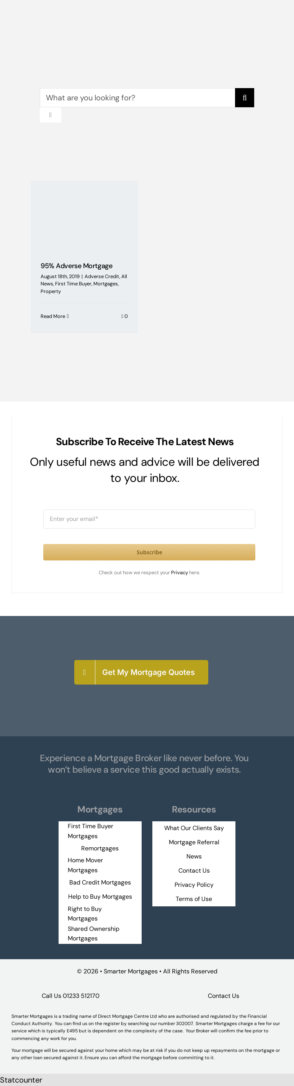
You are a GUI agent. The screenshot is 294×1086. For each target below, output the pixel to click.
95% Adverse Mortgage (76, 265)
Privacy (180, 572)
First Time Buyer (73, 283)
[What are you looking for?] (137, 97)
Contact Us (223, 996)
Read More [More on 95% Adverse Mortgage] (53, 316)
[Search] (244, 97)
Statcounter (21, 1080)
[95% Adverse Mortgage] (84, 215)
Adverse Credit (102, 276)
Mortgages (105, 283)
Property (51, 291)
